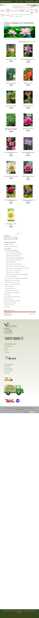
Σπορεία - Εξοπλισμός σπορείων (11, 284)
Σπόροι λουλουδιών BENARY (12, 255)
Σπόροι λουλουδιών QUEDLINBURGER (14, 257)
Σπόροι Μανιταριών (9, 288)
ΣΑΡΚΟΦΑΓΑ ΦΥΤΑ (2, 15)
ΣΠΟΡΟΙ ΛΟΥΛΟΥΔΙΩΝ (24, 14)
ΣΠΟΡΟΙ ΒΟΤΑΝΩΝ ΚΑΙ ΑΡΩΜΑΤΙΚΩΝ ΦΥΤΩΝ (15, 278)
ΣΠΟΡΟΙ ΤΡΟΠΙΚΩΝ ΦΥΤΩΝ (11, 280)
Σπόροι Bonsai (8, 286)
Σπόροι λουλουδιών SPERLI (11, 251)
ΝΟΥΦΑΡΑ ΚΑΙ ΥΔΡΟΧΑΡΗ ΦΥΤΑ (11, 300)
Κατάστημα (7, 352)
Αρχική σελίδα (12, 14)
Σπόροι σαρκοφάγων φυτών (11, 290)
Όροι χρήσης (7, 366)
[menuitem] (16, 1)
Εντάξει (11, 615)
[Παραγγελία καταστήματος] (26, 42)
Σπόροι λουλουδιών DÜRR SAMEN (13, 253)
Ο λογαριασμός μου (29, 1)
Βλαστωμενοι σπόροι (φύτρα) (11, 282)
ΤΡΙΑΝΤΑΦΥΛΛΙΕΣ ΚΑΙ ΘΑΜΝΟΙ (11, 296)
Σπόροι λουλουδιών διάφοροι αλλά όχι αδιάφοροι (16, 274)
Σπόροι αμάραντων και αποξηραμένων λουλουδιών (16, 268)
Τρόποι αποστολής (9, 370)
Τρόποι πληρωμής (8, 368)
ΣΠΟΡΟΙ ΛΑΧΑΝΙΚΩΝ (9, 276)
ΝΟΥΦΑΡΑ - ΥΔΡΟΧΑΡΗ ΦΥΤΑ (32, 11)
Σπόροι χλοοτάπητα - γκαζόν (12, 272)
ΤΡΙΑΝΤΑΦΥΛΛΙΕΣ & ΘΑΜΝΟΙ (21, 11)
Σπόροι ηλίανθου (9, 262)
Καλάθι (36, 1)
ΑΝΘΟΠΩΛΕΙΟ (3, 10)
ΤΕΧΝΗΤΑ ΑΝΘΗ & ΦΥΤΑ (8, 11)
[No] (37, 613)
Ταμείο (6, 350)
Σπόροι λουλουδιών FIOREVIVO (12, 260)
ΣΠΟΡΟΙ (12, 10)
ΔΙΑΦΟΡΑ (7, 15)
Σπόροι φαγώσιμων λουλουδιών (11, 292)
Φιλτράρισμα (7, 314)
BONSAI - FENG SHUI (36, 11)
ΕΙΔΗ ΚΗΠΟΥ (27, 11)
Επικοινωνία (7, 372)
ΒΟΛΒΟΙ (16, 10)
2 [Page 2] (19, 233)
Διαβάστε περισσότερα (23, 615)
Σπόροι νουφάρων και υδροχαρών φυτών (14, 266)
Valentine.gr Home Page (6, 1)
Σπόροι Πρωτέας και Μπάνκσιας (12, 270)
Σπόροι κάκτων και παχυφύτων (12, 264)
